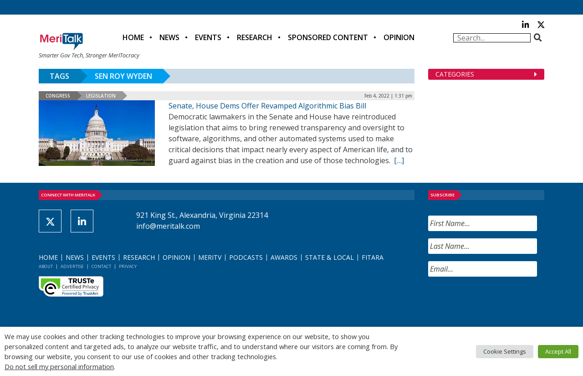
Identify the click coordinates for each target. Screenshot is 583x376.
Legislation (101, 96)
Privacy (128, 266)
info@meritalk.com (168, 226)
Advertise (72, 266)
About (46, 266)
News (169, 37)
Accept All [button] (558, 351)
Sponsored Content (328, 37)
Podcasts (246, 257)
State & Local (329, 257)
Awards (284, 257)
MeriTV (209, 257)
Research (254, 37)
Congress (58, 96)
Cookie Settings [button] (504, 351)
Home (133, 37)
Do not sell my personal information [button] (59, 366)
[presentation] (497, 301)
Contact (101, 266)
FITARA (373, 257)
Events (208, 37)
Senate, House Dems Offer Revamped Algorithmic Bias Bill (267, 106)
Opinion (399, 37)
